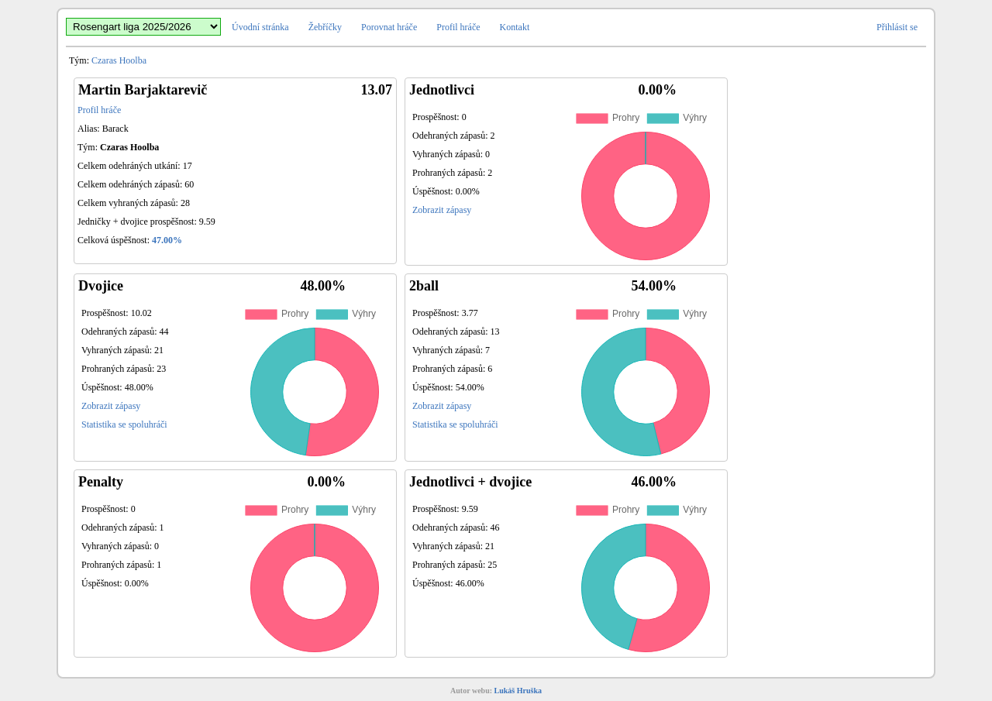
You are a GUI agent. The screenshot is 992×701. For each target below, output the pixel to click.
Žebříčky (325, 27)
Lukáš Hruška (518, 690)
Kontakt (515, 27)
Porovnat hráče (389, 27)
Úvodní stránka (260, 27)
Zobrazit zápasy (441, 209)
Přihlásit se (897, 27)
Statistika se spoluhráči (124, 424)
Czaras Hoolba (118, 60)
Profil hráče (458, 27)
